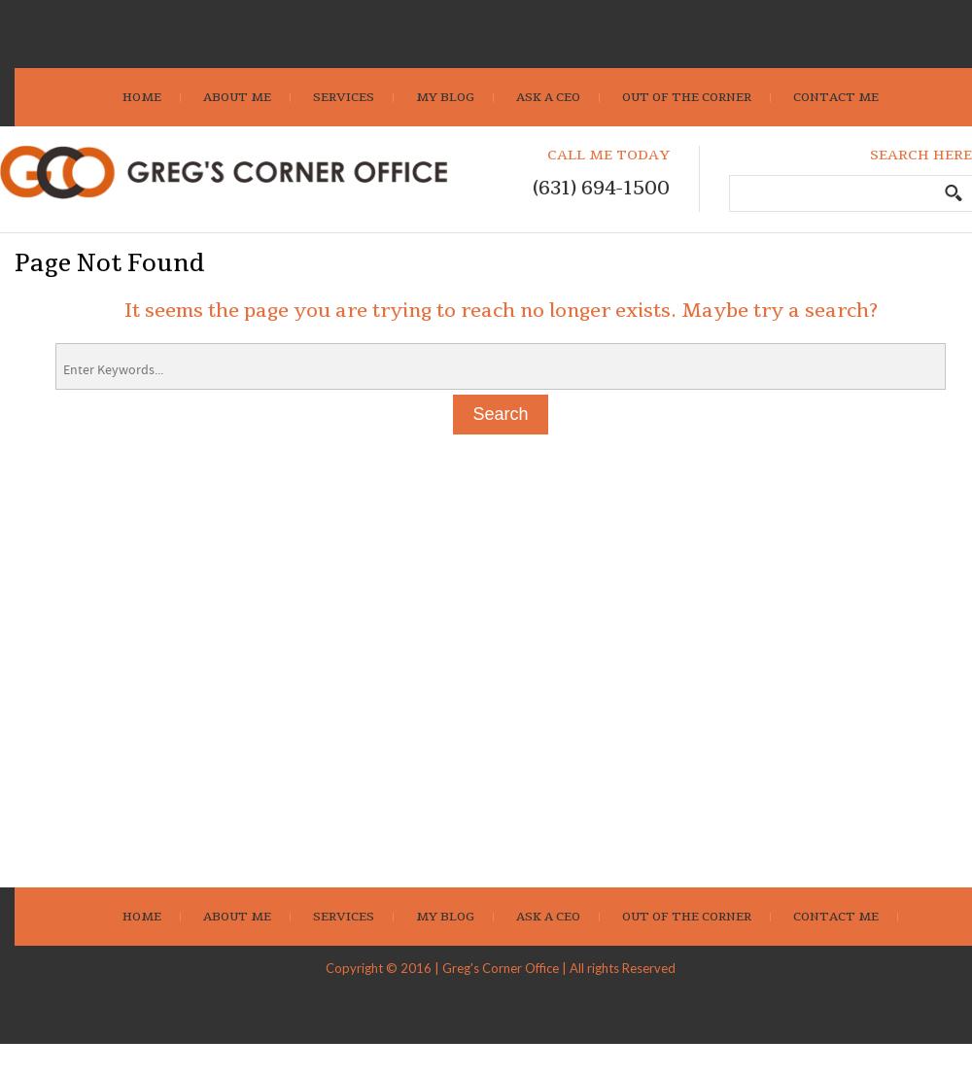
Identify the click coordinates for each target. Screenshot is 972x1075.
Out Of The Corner (686, 97)
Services (343, 97)
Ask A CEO (548, 97)
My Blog (445, 97)
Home (141, 97)
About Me (237, 97)
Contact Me (836, 97)
